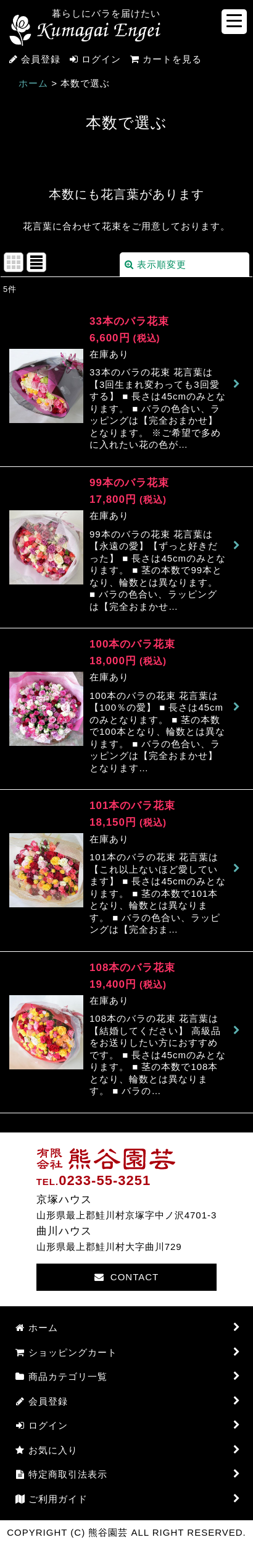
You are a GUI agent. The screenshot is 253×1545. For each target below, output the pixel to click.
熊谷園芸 (84, 30)
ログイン (101, 59)
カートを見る (161, 59)
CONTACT (126, 1277)
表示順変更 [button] (155, 264)
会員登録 (40, 59)
